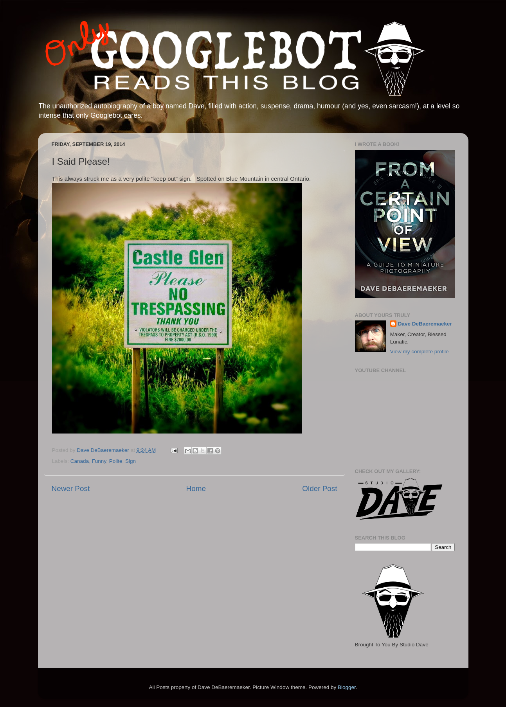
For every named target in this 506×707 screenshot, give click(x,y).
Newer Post (71, 488)
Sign (130, 461)
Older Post (319, 488)
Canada (79, 461)
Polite (115, 461)
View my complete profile (419, 351)
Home (196, 488)
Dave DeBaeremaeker (425, 324)
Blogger (347, 687)
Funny (99, 461)
